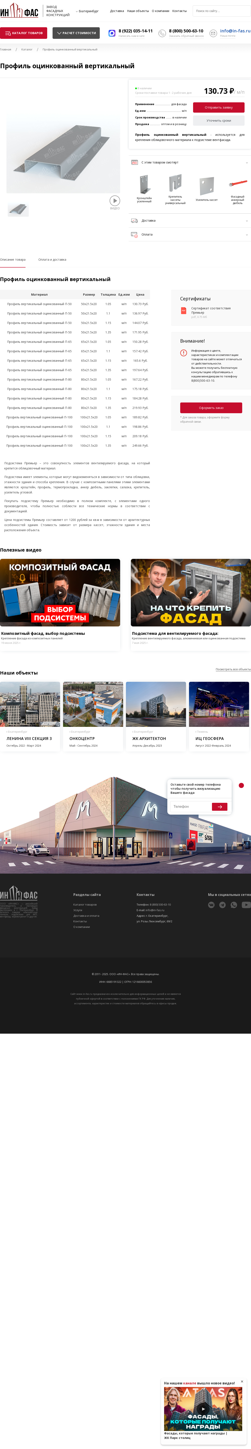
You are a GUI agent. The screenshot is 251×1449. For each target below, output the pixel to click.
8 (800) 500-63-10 (186, 31)
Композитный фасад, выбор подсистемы (60, 635)
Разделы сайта (87, 894)
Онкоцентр (82, 738)
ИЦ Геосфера (209, 738)
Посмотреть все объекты (233, 669)
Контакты (80, 921)
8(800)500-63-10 (202, 380)
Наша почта (227, 36)
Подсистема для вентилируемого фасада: (191, 635)
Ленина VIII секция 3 (29, 738)
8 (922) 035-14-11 (136, 31)
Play (60, 592)
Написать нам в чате (132, 36)
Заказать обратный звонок (186, 36)
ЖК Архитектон (149, 738)
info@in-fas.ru (235, 31)
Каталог (26, 49)
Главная (5, 49)
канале (189, 1383)
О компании (81, 927)
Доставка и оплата (86, 916)
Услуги (77, 910)
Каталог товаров (85, 904)
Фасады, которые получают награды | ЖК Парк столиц (195, 1435)
